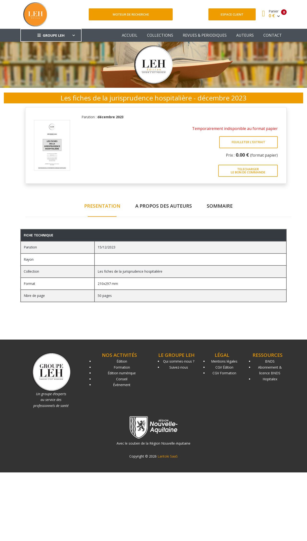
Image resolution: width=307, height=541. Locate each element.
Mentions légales (224, 361)
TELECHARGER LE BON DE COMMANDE (248, 170)
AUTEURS (245, 35)
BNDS (270, 361)
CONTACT (272, 35)
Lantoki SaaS (168, 456)
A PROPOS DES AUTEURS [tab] (163, 206)
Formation (122, 367)
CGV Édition (224, 367)
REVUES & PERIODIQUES (205, 35)
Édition (122, 361)
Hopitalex (270, 379)
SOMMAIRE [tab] (220, 206)
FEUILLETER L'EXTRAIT (248, 142)
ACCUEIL (129, 35)
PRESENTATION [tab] (102, 206)
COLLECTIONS (160, 35)
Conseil (121, 379)
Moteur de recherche (131, 14)
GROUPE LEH (51, 35)
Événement (121, 384)
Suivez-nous (178, 367)
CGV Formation (224, 373)
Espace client (232, 14)
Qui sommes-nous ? (178, 361)
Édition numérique (122, 373)
